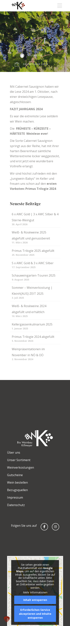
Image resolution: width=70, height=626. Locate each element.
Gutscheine (15, 475)
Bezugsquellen (17, 490)
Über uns (13, 452)
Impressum (15, 497)
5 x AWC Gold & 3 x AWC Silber (33, 263)
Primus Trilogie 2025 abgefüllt (33, 251)
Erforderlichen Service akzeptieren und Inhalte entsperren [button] (35, 613)
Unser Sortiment (18, 460)
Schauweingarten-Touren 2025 (33, 275)
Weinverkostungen (20, 467)
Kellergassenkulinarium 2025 (32, 324)
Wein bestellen (17, 482)
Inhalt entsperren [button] (35, 600)
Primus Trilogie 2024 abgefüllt (33, 337)
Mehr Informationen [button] (35, 592)
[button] (6, 619)
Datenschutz (16, 505)
